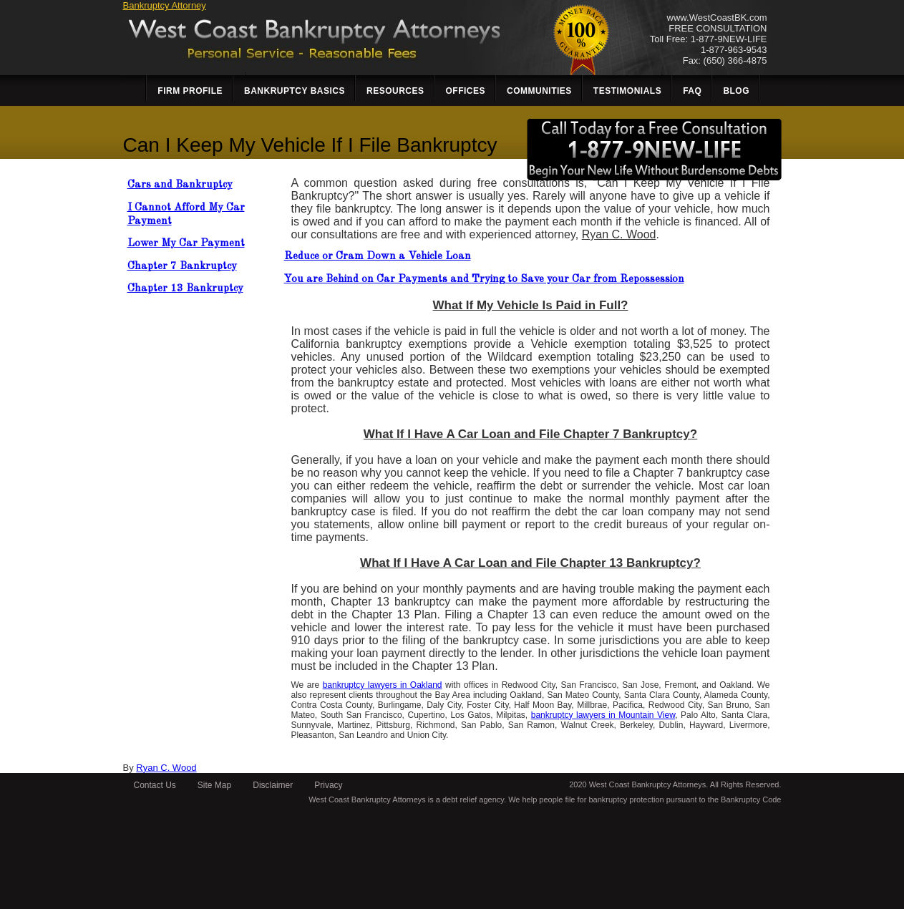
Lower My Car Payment (186, 243)
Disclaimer (273, 785)
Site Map (214, 785)
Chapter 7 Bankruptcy (182, 266)
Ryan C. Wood (166, 767)
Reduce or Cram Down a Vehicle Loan (377, 256)
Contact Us (155, 785)
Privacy (328, 785)
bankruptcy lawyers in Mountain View (603, 715)
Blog (736, 91)
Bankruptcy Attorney (164, 5)
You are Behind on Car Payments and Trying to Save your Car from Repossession (484, 279)
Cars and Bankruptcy (180, 185)
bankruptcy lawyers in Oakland (382, 685)
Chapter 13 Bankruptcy (185, 288)
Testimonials (627, 91)
